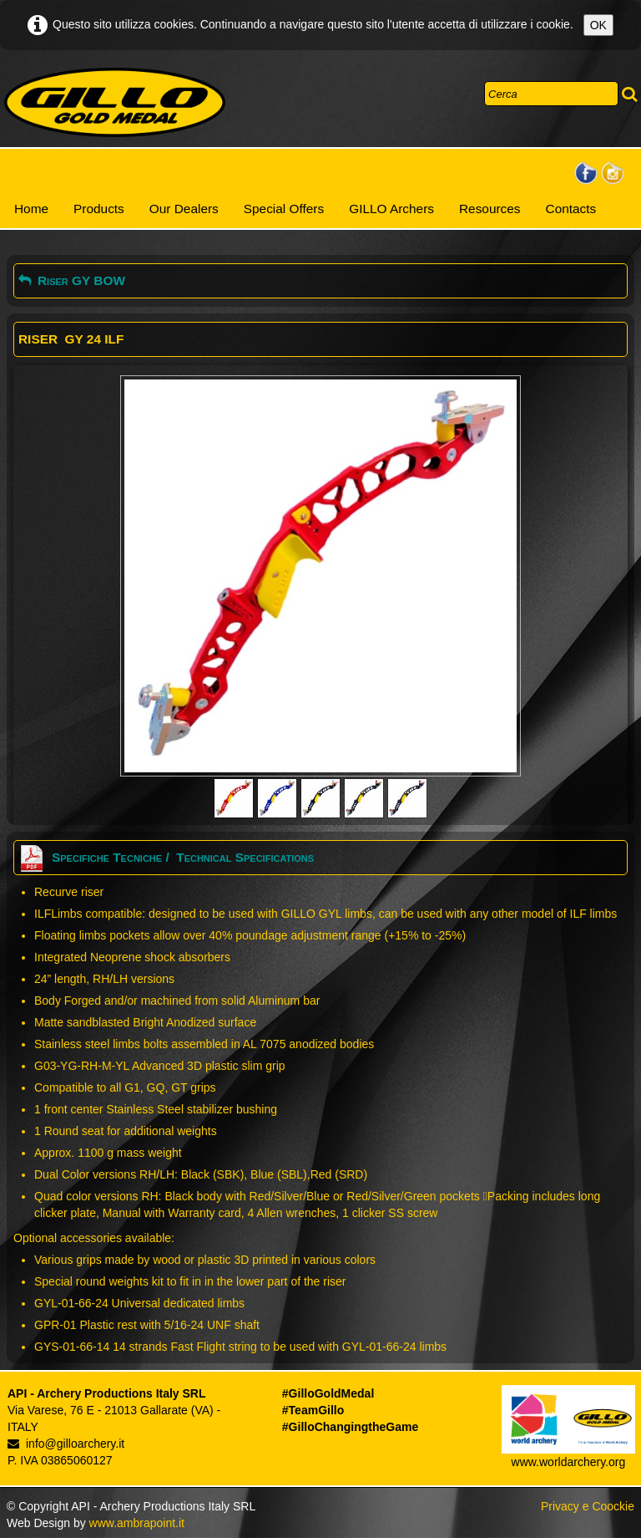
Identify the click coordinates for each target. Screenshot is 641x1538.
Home (31, 208)
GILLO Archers (391, 208)
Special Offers (284, 208)
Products (98, 208)
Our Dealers (184, 208)
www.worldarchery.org (569, 1462)
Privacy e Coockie (587, 1506)
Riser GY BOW (71, 280)
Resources (490, 208)
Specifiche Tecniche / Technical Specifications (166, 857)
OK (598, 25)
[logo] (114, 103)
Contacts (571, 208)
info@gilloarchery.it (66, 1443)
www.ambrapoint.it (136, 1523)
